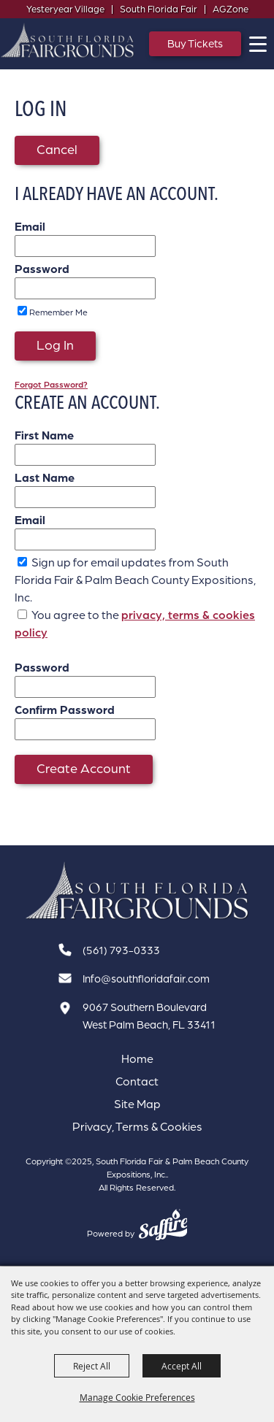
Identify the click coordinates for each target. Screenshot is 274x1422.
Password (42, 268)
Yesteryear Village (65, 9)
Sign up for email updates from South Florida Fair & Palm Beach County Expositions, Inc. (135, 579)
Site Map (137, 1104)
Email (30, 226)
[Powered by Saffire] (163, 1226)
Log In (55, 345)
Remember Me (58, 312)
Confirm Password (65, 709)
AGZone (230, 9)
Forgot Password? (51, 384)
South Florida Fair (158, 9)
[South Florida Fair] (137, 891)
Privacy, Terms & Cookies (137, 1126)
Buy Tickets (195, 43)
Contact (137, 1081)
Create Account (84, 768)
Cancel (57, 149)
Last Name (45, 477)
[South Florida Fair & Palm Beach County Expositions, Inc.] (67, 40)
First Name (44, 435)
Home (137, 1058)
